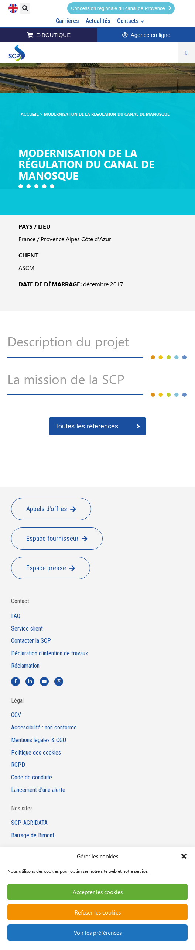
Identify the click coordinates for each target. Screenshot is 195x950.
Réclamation (25, 666)
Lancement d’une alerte (38, 790)
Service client (27, 628)
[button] (184, 856)
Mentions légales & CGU (38, 740)
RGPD (18, 765)
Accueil (30, 114)
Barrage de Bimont (32, 835)
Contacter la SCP (31, 641)
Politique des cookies (36, 752)
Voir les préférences (98, 932)
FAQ (15, 616)
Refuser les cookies (98, 912)
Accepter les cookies (98, 892)
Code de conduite (31, 777)
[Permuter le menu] (186, 52)
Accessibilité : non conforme (44, 727)
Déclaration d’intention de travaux (49, 653)
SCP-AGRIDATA (29, 823)
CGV (16, 715)
